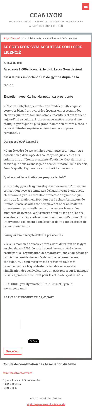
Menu (85, 6)
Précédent (13, 351)
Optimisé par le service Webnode (46, 404)
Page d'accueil (12, 38)
